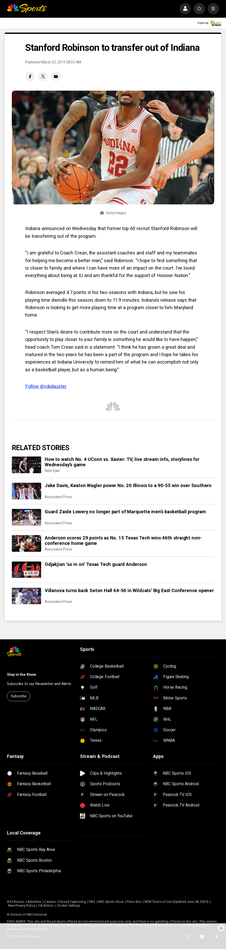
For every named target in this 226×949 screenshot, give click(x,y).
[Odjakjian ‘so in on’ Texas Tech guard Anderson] (26, 570)
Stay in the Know (21, 674)
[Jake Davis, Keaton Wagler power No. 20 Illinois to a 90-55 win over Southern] (26, 491)
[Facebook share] (30, 76)
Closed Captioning (72, 902)
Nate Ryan (52, 471)
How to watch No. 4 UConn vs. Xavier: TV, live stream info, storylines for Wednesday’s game (122, 462)
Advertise (34, 902)
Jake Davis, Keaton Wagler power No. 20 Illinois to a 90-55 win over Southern (128, 485)
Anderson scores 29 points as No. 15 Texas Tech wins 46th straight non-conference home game (123, 540)
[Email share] (56, 76)
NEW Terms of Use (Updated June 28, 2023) (176, 902)
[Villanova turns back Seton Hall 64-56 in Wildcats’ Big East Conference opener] (26, 596)
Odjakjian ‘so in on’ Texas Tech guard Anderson (96, 564)
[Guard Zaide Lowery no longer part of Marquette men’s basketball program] (26, 517)
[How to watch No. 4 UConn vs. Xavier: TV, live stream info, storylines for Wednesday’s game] (26, 465)
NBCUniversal (37, 914)
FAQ (92, 902)
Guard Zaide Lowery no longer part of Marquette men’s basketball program (125, 511)
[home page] (27, 8)
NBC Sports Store (111, 902)
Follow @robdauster (45, 386)
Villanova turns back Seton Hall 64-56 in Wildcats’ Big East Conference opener (129, 590)
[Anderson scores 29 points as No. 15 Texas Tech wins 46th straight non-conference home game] (26, 543)
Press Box (134, 902)
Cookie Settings (68, 905)
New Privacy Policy (21, 905)
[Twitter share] (43, 76)
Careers (50, 902)
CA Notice (45, 905)
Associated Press (58, 497)
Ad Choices (15, 902)
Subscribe (18, 696)
